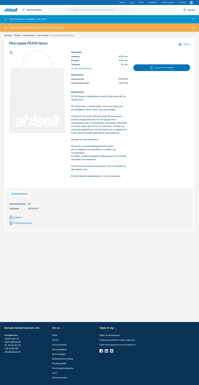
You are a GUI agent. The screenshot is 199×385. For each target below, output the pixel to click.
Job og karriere (59, 345)
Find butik (182, 2)
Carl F (54, 373)
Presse (55, 340)
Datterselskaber (59, 378)
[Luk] (192, 19)
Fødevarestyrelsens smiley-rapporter (117, 340)
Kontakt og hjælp (167, 2)
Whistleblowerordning (62, 359)
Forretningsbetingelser (63, 368)
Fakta (54, 335)
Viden (141, 2)
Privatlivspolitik (59, 364)
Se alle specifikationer (81, 69)
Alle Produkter (34, 10)
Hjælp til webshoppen (110, 335)
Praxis (132, 2)
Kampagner (152, 2)
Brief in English (59, 354)
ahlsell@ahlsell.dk (12, 352)
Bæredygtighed (59, 350)
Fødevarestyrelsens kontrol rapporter (118, 345)
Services (122, 2)
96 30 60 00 (14, 345)
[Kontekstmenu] (191, 2)
